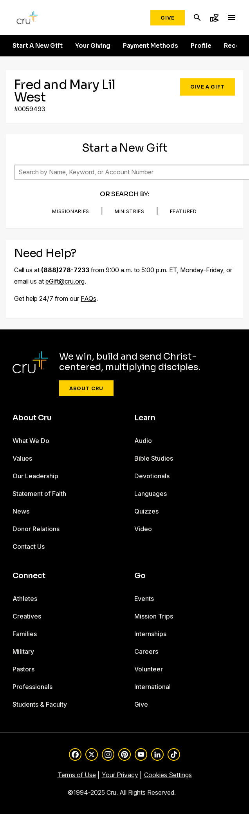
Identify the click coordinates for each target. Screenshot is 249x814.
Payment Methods (150, 45)
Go (140, 576)
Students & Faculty (40, 704)
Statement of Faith (39, 493)
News (21, 511)
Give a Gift (207, 86)
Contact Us (29, 546)
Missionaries (70, 211)
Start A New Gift (38, 45)
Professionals (32, 687)
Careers (146, 651)
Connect (29, 576)
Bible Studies (153, 458)
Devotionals (152, 476)
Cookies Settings (168, 775)
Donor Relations (36, 529)
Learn (144, 418)
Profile (201, 45)
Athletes (25, 598)
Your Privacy (120, 775)
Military (23, 651)
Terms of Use (77, 775)
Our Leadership (35, 476)
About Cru (86, 388)
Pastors (23, 669)
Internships (150, 634)
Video (143, 529)
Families (25, 634)
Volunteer (148, 669)
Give (168, 17)
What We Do (31, 441)
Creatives (27, 616)
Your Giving (92, 45)
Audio (143, 441)
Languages (150, 493)
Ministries (129, 211)
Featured (183, 211)
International (152, 687)
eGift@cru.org (65, 281)
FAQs (88, 298)
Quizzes (146, 511)
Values (22, 458)
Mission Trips (153, 616)
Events (144, 598)
